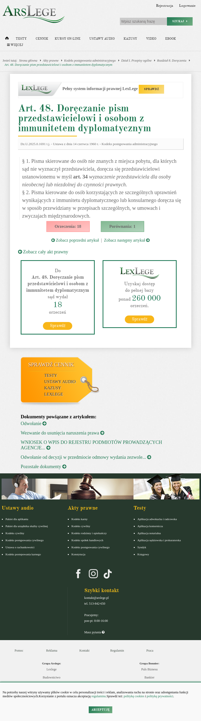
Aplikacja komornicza (150, 526)
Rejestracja (164, 6)
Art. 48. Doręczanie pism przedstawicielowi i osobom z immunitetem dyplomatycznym (58, 65)
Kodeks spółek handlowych (87, 540)
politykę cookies (134, 696)
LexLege (53, 394)
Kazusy (130, 39)
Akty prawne (51, 60)
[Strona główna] (7, 39)
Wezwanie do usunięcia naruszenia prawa (62, 433)
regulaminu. (99, 696)
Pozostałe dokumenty (43, 466)
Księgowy (143, 554)
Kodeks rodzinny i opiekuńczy (89, 533)
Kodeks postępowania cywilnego (24, 540)
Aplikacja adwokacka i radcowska (157, 519)
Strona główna (28, 60)
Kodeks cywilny (14, 533)
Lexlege (52, 669)
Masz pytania (94, 632)
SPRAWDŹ (151, 89)
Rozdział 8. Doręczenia (171, 60)
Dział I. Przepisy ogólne (136, 60)
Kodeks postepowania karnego (23, 554)
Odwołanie (33, 423)
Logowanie (187, 6)
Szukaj (179, 21)
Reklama (51, 650)
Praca (149, 650)
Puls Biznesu (149, 669)
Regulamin (117, 650)
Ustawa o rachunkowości (20, 547)
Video (151, 39)
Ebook (170, 39)
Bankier (149, 677)
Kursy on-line (67, 39)
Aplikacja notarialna (149, 533)
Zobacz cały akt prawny (43, 251)
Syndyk (141, 547)
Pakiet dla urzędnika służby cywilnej (26, 526)
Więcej (15, 45)
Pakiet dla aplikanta (16, 519)
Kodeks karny (79, 519)
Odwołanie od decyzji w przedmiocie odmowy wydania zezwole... (86, 457)
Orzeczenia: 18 (68, 226)
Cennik (42, 39)
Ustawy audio (102, 39)
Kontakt (84, 650)
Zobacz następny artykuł (127, 240)
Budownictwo (51, 677)
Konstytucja (78, 554)
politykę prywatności (160, 696)
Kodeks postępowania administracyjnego (90, 60)
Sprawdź (57, 325)
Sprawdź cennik (51, 364)
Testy (21, 39)
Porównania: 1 (122, 226)
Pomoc (19, 650)
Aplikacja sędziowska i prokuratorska (159, 540)
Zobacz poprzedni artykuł (75, 240)
